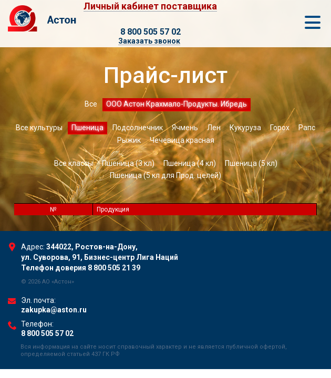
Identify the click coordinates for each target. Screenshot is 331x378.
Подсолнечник (137, 127)
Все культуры (39, 127)
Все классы (73, 163)
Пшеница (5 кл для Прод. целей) (165, 175)
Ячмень (185, 127)
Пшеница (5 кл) (251, 163)
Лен (214, 127)
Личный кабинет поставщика (150, 7)
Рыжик (129, 140)
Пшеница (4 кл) (189, 163)
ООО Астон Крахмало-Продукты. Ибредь (176, 104)
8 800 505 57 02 (150, 32)
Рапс (306, 127)
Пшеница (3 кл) (128, 163)
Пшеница (87, 127)
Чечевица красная (182, 140)
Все (91, 104)
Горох (279, 127)
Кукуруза (245, 127)
